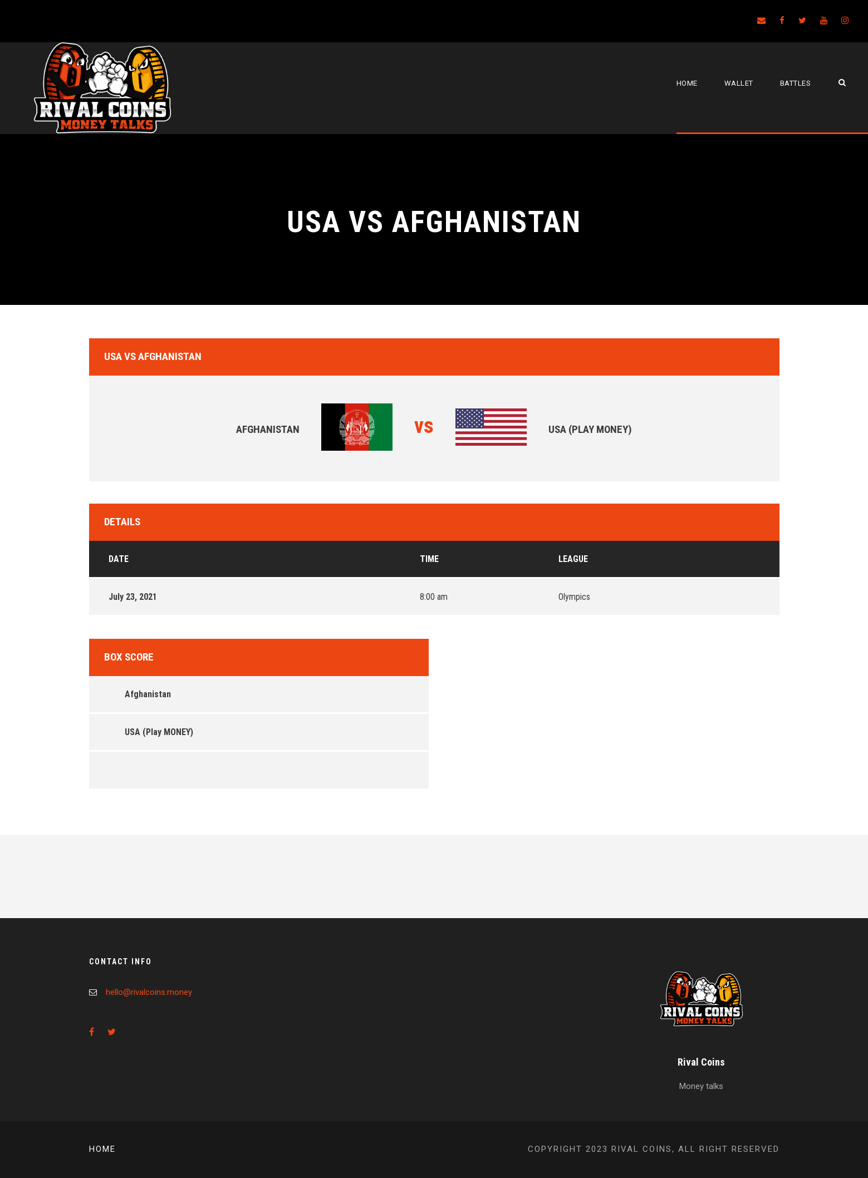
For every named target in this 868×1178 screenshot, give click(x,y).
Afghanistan (148, 694)
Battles (795, 83)
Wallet (738, 83)
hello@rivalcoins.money (149, 992)
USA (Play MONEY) (159, 732)
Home (687, 83)
